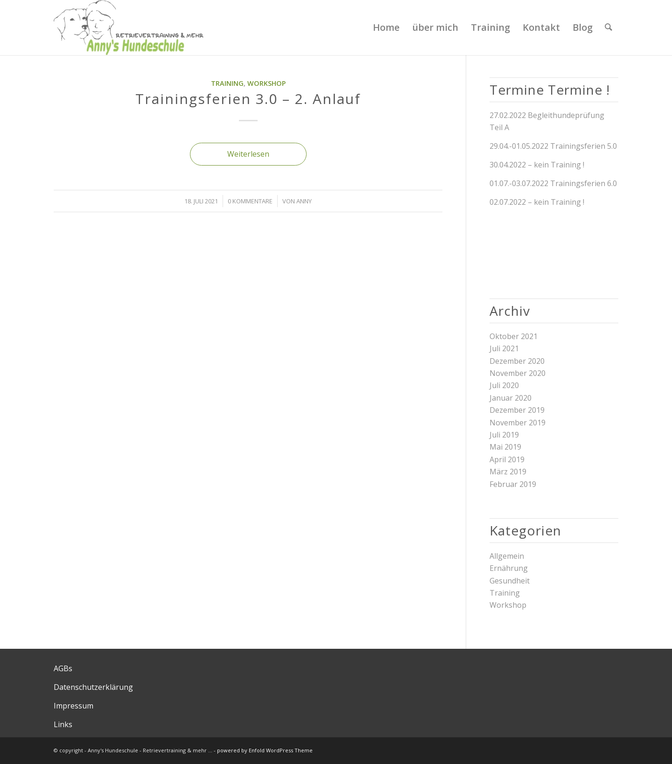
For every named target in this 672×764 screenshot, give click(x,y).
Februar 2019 (513, 484)
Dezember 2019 (517, 410)
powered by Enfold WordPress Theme (265, 750)
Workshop (266, 83)
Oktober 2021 (514, 336)
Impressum (73, 706)
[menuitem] (386, 27)
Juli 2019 (504, 435)
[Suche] (608, 27)
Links (63, 724)
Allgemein (507, 556)
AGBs (63, 668)
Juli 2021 (504, 348)
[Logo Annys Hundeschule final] (128, 27)
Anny (304, 201)
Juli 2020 (504, 385)
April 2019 (507, 459)
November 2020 (518, 373)
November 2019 (518, 422)
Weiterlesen (248, 154)
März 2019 (508, 471)
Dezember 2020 (517, 361)
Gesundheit (510, 581)
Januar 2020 (511, 398)
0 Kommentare (250, 201)
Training (227, 83)
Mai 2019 (505, 447)
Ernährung (509, 568)
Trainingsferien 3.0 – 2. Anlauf (248, 98)
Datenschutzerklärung (93, 687)
